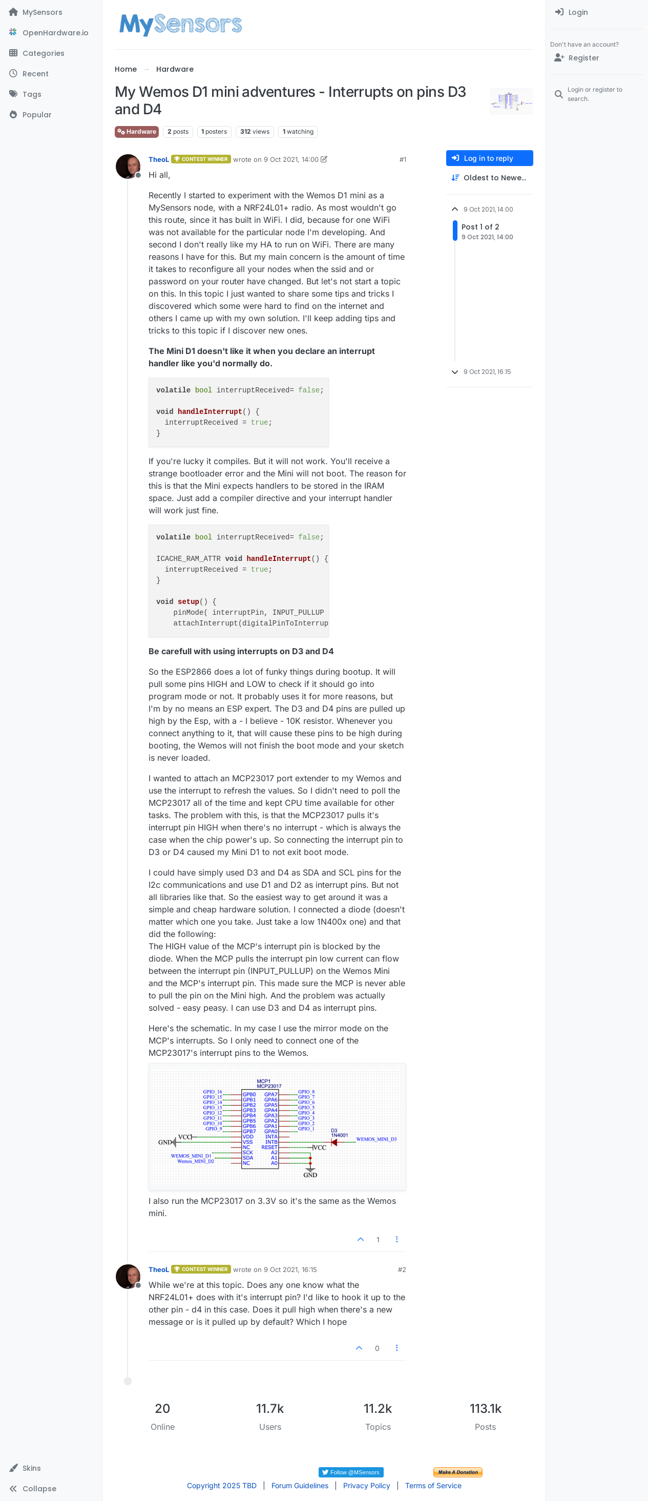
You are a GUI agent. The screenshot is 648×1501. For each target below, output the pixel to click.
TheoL (159, 159)
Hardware (136, 131)
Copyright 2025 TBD (222, 1485)
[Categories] (51, 53)
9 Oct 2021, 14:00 (291, 159)
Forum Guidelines (299, 1485)
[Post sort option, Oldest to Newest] (489, 178)
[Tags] (51, 94)
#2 (402, 1269)
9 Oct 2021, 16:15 (290, 1269)
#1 (403, 159)
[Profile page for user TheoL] (128, 166)
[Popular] (51, 115)
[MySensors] (51, 12)
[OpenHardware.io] (51, 33)
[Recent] (51, 74)
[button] (51, 1468)
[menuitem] (597, 12)
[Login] (597, 12)
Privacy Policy (366, 1485)
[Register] (597, 58)
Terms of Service (433, 1485)
